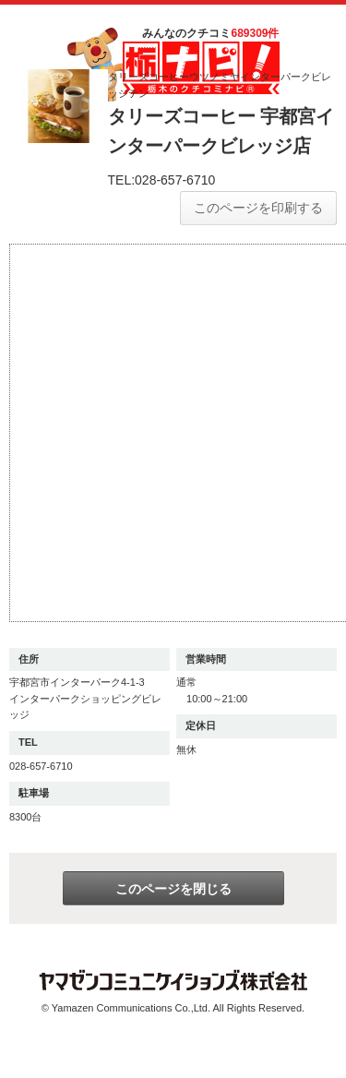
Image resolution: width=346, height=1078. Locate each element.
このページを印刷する (258, 207)
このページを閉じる (173, 888)
